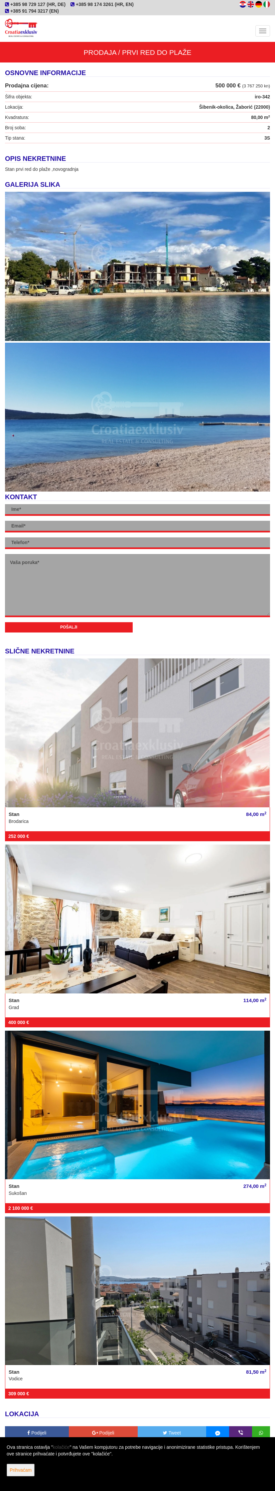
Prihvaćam (21, 1470)
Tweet (172, 1432)
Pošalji (68, 627)
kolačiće (61, 1447)
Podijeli (36, 1432)
